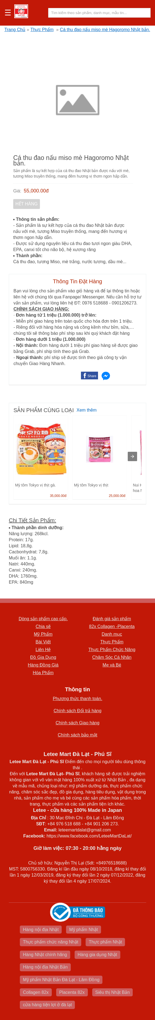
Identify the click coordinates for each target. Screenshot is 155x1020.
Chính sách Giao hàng (77, 722)
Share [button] (92, 376)
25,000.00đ (117, 496)
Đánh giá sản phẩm (112, 618)
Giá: (17, 191)
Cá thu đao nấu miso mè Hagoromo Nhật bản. (105, 29)
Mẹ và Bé (111, 665)
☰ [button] (7, 13)
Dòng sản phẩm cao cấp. (43, 618)
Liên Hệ (43, 649)
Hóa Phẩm (43, 672)
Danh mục (112, 634)
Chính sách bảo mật (77, 735)
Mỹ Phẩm (43, 634)
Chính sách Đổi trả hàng (78, 710)
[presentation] (132, 456)
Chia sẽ (43, 626)
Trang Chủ (14, 29)
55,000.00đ (36, 191)
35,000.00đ (58, 496)
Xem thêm (87, 410)
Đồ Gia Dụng (43, 657)
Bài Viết (43, 642)
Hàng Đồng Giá (43, 665)
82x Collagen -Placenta (112, 626)
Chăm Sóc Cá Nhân (111, 657)
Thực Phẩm (42, 29)
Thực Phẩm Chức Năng (111, 649)
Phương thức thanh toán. (77, 698)
